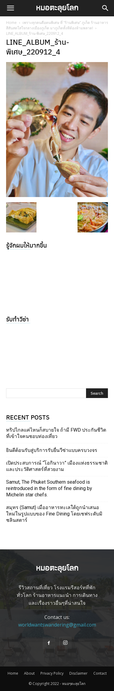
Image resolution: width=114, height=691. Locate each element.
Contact (100, 673)
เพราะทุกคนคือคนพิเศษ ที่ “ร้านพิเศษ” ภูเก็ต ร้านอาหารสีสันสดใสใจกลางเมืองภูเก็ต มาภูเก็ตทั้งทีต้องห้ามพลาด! (57, 25)
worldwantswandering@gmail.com (57, 624)
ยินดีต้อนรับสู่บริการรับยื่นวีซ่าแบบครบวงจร (51, 450)
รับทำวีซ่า (17, 318)
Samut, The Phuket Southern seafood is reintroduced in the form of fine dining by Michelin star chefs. (49, 488)
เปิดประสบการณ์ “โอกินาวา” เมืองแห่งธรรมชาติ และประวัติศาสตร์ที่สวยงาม (57, 466)
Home (11, 22)
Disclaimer (78, 673)
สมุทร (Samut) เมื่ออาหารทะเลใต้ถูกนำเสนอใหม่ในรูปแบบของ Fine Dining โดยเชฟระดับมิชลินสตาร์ (54, 514)
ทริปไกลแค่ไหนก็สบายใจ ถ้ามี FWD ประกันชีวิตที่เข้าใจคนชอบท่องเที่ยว (56, 433)
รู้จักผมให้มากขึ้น (26, 245)
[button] (10, 8)
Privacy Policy (52, 673)
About (29, 673)
